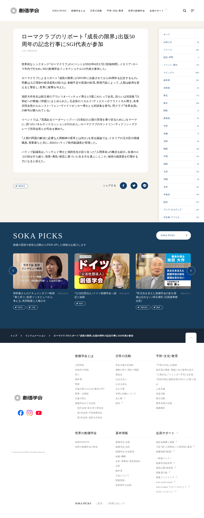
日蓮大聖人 (80, 398)
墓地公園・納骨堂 (164, 468)
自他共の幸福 (82, 370)
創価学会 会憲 (123, 442)
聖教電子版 (161, 473)
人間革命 (79, 365)
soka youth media (164, 482)
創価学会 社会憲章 (125, 451)
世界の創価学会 (136, 11)
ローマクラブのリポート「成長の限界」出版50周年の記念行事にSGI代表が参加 (93, 335)
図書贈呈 (160, 408)
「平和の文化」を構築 (166, 365)
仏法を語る (121, 384)
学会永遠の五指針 (125, 365)
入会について (122, 475)
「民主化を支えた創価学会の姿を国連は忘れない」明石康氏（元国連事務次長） (157, 297)
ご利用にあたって (116, 503)
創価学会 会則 (123, 447)
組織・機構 (121, 456)
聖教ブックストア (165, 477)
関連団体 (120, 480)
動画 (158, 307)
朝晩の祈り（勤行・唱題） (127, 370)
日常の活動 (96, 11)
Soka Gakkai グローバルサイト (171, 487)
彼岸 (118, 403)
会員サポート (167, 433)
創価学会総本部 (164, 463)
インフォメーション (35, 335)
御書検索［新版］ (164, 451)
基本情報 (122, 433)
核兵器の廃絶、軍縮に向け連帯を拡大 (175, 370)
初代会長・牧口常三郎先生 (90, 408)
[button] (13, 270)
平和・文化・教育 (115, 11)
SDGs (20, 307)
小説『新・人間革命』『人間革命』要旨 (174, 447)
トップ (13, 335)
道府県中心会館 (123, 485)
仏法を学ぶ (121, 379)
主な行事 (120, 389)
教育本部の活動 (164, 403)
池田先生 (21, 186)
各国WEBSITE (82, 442)
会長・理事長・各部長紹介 (128, 461)
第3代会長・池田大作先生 (89, 417)
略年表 (119, 471)
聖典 (77, 384)
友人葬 (119, 398)
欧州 (81, 303)
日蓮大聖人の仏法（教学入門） (90, 389)
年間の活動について (126, 394)
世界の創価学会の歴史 (86, 447)
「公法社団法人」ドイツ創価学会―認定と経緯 (95, 295)
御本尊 (78, 379)
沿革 (118, 466)
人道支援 (160, 389)
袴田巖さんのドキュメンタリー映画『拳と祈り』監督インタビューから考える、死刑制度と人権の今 (34, 297)
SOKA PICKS (59, 11)
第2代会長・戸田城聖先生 (89, 413)
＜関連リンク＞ (164, 458)
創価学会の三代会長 (85, 403)
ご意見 (99, 503)
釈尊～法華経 (82, 394)
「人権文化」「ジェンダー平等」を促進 (174, 374)
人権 (33, 307)
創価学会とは (78, 11)
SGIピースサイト (164, 492)
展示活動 (160, 398)
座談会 (119, 374)
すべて (167, 34)
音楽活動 (160, 394)
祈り (77, 374)
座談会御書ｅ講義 (165, 442)
